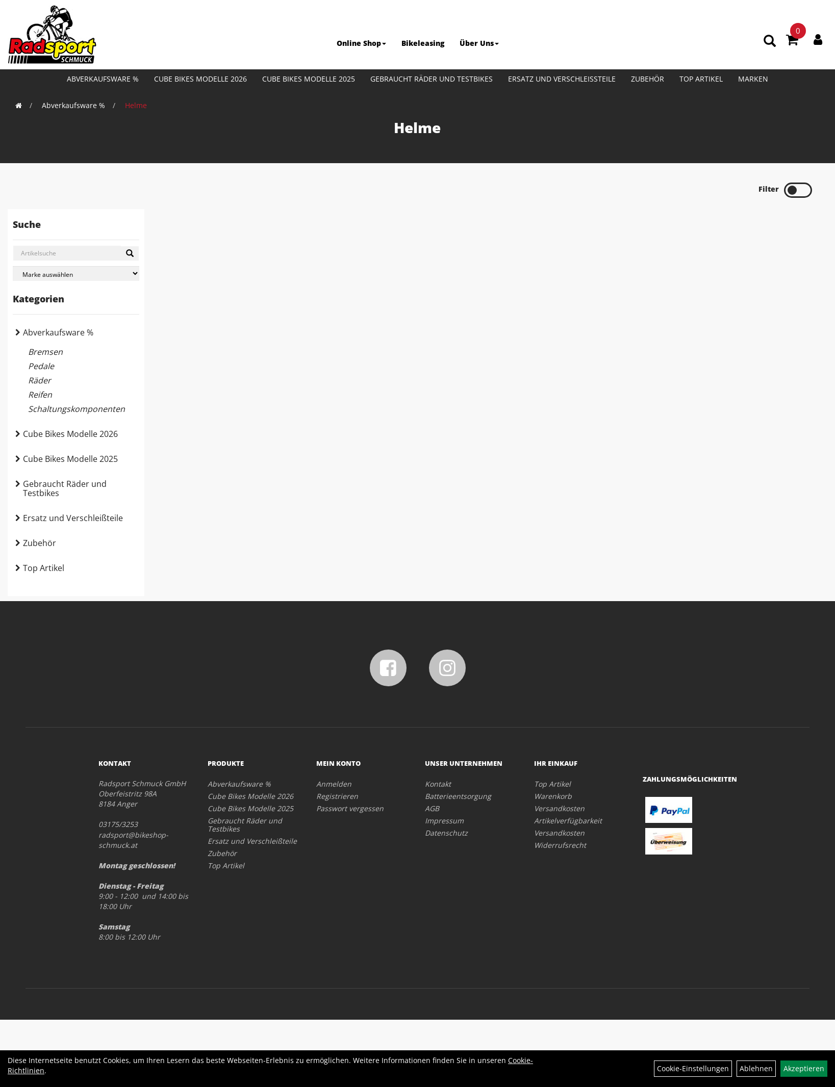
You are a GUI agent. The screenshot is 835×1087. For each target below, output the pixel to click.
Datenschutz (446, 833)
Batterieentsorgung (458, 796)
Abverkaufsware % (103, 79)
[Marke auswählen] (76, 273)
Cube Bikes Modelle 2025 (308, 79)
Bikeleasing (422, 43)
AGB (432, 808)
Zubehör (647, 79)
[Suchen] (130, 253)
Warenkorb (553, 796)
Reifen (40, 394)
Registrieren (337, 796)
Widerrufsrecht (560, 845)
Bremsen (45, 351)
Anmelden (333, 784)
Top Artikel (701, 79)
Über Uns (479, 43)
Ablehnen (756, 1068)
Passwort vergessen (350, 808)
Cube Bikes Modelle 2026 (200, 79)
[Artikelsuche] (770, 41)
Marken (753, 79)
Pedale (41, 366)
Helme (136, 105)
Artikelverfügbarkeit (568, 820)
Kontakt (438, 784)
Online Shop (361, 43)
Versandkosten (559, 808)
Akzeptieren (803, 1068)
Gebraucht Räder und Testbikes (431, 79)
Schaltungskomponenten (76, 409)
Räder (39, 380)
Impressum (444, 820)
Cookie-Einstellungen (693, 1068)
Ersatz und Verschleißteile (562, 79)
